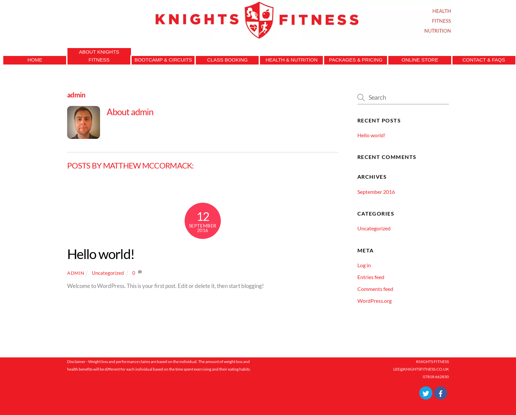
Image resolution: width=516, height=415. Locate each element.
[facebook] (440, 392)
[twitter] (425, 392)
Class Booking (227, 60)
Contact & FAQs (483, 60)
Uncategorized (108, 273)
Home (35, 60)
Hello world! (100, 254)
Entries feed (370, 277)
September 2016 (376, 192)
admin (75, 273)
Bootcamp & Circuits (163, 60)
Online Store (419, 60)
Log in (364, 265)
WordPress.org (374, 301)
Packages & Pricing (355, 60)
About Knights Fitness (99, 56)
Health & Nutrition (292, 60)
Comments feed (375, 289)
